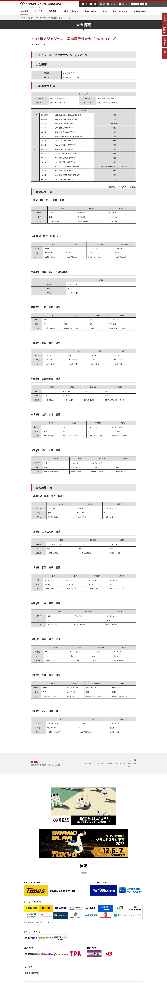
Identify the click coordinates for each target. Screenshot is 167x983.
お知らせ (38, 11)
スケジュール (113, 4)
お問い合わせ (125, 4)
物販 (104, 4)
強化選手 (52, 11)
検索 (142, 4)
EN (163, 3)
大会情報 (24, 11)
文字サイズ (135, 4)
